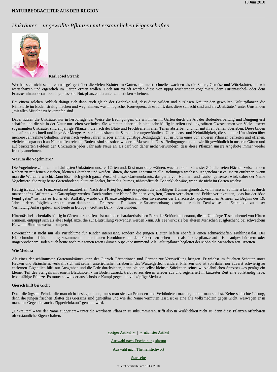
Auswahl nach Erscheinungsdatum (138, 341)
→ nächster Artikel (154, 332)
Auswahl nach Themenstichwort (138, 349)
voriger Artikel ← (122, 332)
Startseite (138, 358)
